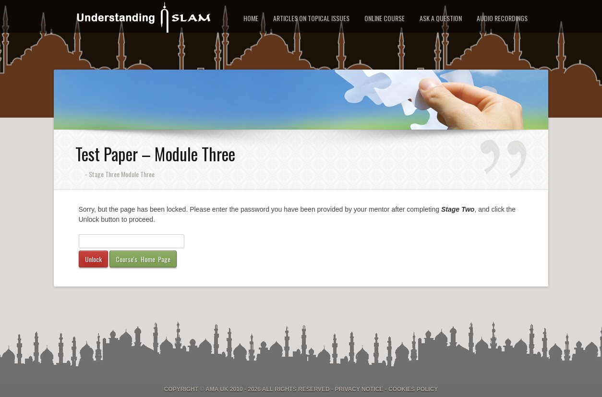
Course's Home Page (143, 259)
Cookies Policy (413, 389)
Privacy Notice (359, 389)
